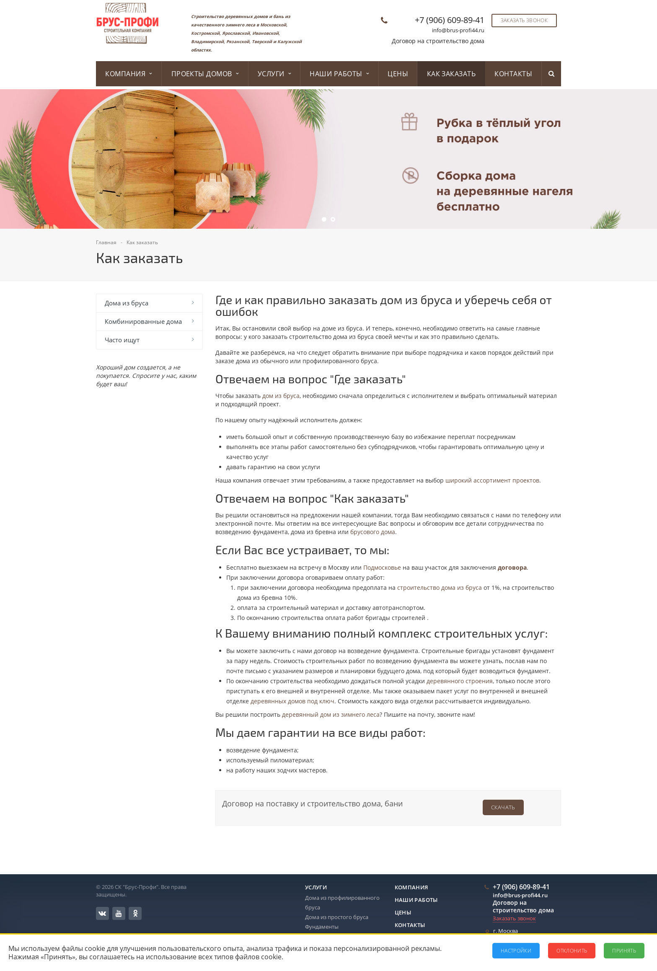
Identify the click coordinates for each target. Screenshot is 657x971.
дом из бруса (281, 396)
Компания (128, 73)
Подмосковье (382, 567)
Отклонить (571, 950)
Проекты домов (205, 73)
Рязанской (237, 41)
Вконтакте (102, 913)
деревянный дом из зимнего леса (331, 714)
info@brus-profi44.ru (458, 30)
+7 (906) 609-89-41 (449, 20)
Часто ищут (122, 340)
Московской (273, 25)
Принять (624, 950)
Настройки (516, 950)
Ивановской (265, 33)
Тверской (262, 41)
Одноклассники (135, 913)
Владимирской (207, 41)
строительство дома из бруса (439, 587)
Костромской (205, 33)
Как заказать (451, 73)
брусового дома (372, 532)
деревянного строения (460, 681)
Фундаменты (322, 926)
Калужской (289, 41)
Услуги (274, 73)
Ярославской (236, 33)
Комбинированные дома (143, 321)
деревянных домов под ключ (292, 701)
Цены (398, 73)
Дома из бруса (126, 303)
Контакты (513, 73)
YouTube (119, 913)
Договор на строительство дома (438, 41)
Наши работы (339, 73)
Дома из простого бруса (336, 917)
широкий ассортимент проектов (492, 480)
